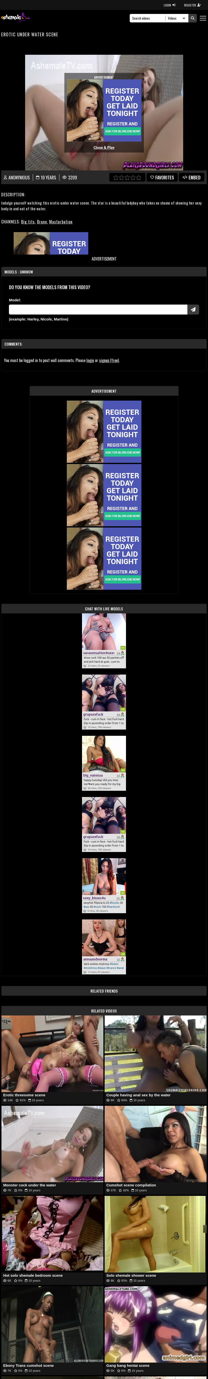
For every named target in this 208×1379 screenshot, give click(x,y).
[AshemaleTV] (15, 18)
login (90, 360)
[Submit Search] (192, 18)
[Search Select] (176, 18)
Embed (192, 177)
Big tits (28, 222)
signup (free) (109, 360)
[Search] (149, 18)
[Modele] (98, 310)
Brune (42, 222)
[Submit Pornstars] (193, 310)
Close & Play (104, 147)
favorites (162, 177)
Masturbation (61, 222)
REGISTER (192, 5)
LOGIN (169, 5)
